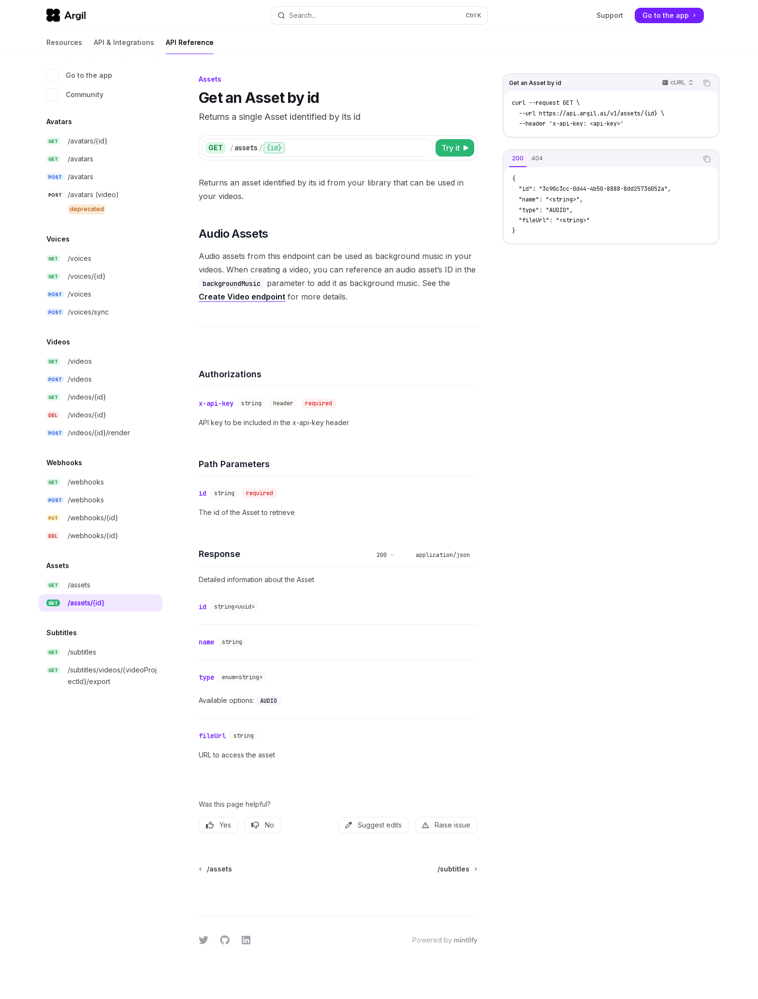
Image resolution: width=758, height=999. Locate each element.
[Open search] (379, 15)
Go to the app (79, 75)
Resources (64, 46)
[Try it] (455, 148)
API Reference (190, 46)
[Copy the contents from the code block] (706, 83)
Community (74, 94)
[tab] (517, 158)
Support (610, 15)
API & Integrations (124, 46)
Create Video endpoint (242, 296)
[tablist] (600, 159)
